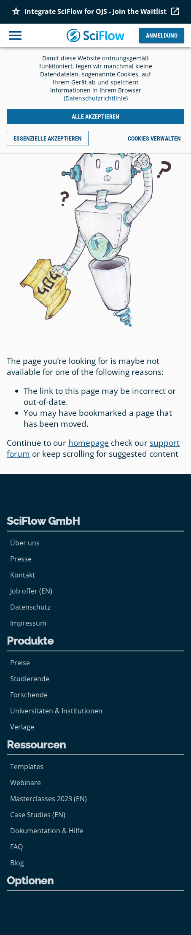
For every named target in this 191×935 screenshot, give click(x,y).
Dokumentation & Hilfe (46, 830)
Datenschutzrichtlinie (95, 98)
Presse (21, 559)
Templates (26, 766)
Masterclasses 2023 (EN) (48, 798)
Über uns (25, 542)
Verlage (22, 727)
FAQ (16, 846)
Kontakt (22, 575)
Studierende (29, 678)
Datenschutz (30, 607)
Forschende (29, 694)
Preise (20, 662)
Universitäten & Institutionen (56, 710)
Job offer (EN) (31, 591)
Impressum (28, 623)
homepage (88, 442)
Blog (17, 862)
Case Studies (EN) (37, 814)
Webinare (25, 782)
